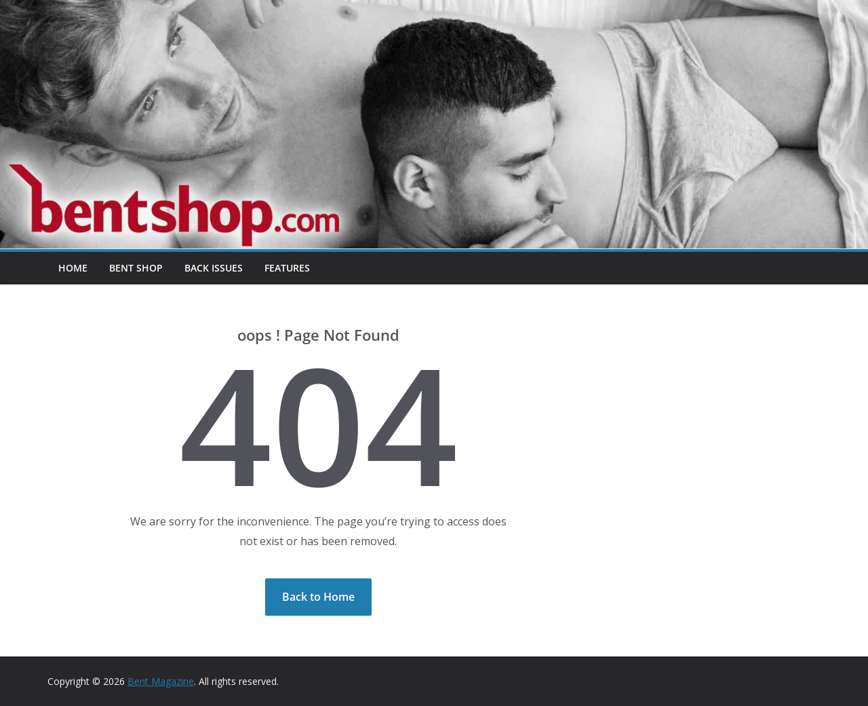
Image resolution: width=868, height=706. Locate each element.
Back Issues (213, 267)
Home (72, 267)
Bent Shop (136, 267)
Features (287, 267)
